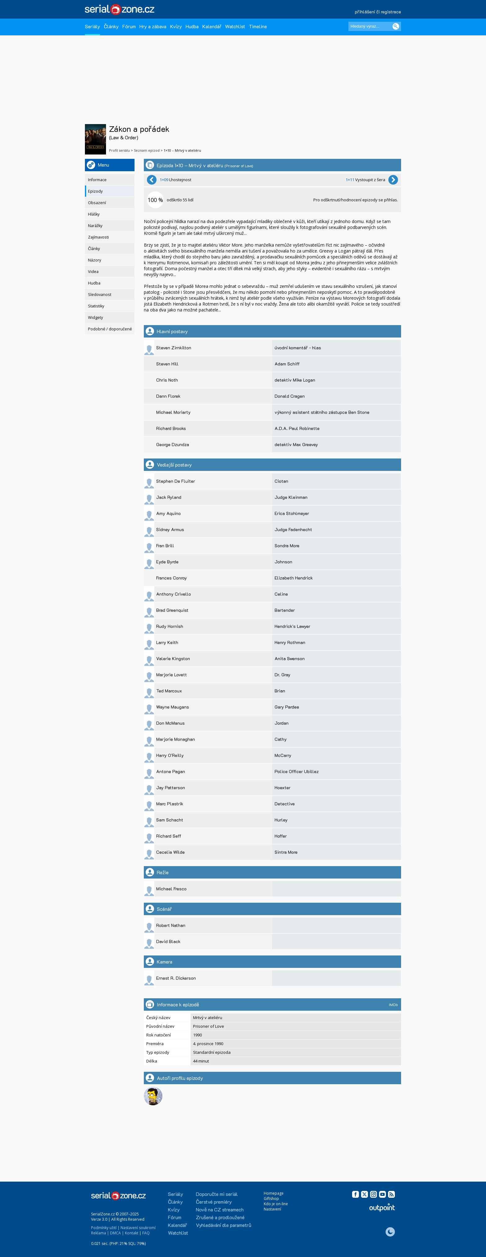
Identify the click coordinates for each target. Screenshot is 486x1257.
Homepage (274, 1193)
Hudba (192, 26)
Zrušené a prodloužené (220, 1217)
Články (111, 26)
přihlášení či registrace (378, 12)
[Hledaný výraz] (374, 26)
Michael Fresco (171, 889)
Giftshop (271, 1198)
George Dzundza (172, 444)
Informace (97, 179)
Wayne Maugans (172, 707)
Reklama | (100, 1233)
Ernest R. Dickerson (176, 978)
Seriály (92, 26)
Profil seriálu (119, 150)
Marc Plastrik (169, 804)
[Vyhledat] (395, 26)
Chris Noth (167, 380)
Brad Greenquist (172, 610)
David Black (168, 941)
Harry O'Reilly (170, 755)
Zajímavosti (98, 237)
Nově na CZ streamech (220, 1209)
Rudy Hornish (169, 626)
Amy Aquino (168, 513)
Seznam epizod (147, 150)
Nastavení (272, 1209)
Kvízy (176, 26)
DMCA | (117, 1233)
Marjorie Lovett (171, 675)
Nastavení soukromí (138, 1227)
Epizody (95, 191)
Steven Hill (167, 364)
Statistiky (96, 306)
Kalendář (211, 26)
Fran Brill (165, 545)
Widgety (95, 317)
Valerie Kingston (173, 658)
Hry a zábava (152, 26)
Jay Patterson (170, 787)
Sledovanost (99, 294)
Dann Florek (168, 396)
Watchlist (235, 26)
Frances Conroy (171, 578)
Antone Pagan (170, 771)
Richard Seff (168, 836)
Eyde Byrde (167, 562)
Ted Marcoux (169, 691)
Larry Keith (167, 642)
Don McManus (170, 723)
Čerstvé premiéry (214, 1201)
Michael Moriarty (173, 412)
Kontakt (131, 1233)
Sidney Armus (170, 529)
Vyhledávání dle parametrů (223, 1225)
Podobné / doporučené (110, 329)
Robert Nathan (170, 925)
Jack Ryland (168, 497)
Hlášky (93, 214)
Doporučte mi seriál (217, 1194)
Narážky (95, 225)
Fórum (129, 26)
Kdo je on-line (276, 1203)
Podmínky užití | (105, 1227)
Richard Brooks (171, 428)
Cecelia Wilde (170, 852)
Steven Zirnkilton (173, 348)
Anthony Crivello (173, 594)
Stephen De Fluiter (175, 481)
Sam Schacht (169, 820)
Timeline (258, 26)
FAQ (146, 1233)
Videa (93, 271)
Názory (94, 260)
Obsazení (97, 202)
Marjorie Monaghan (175, 739)
